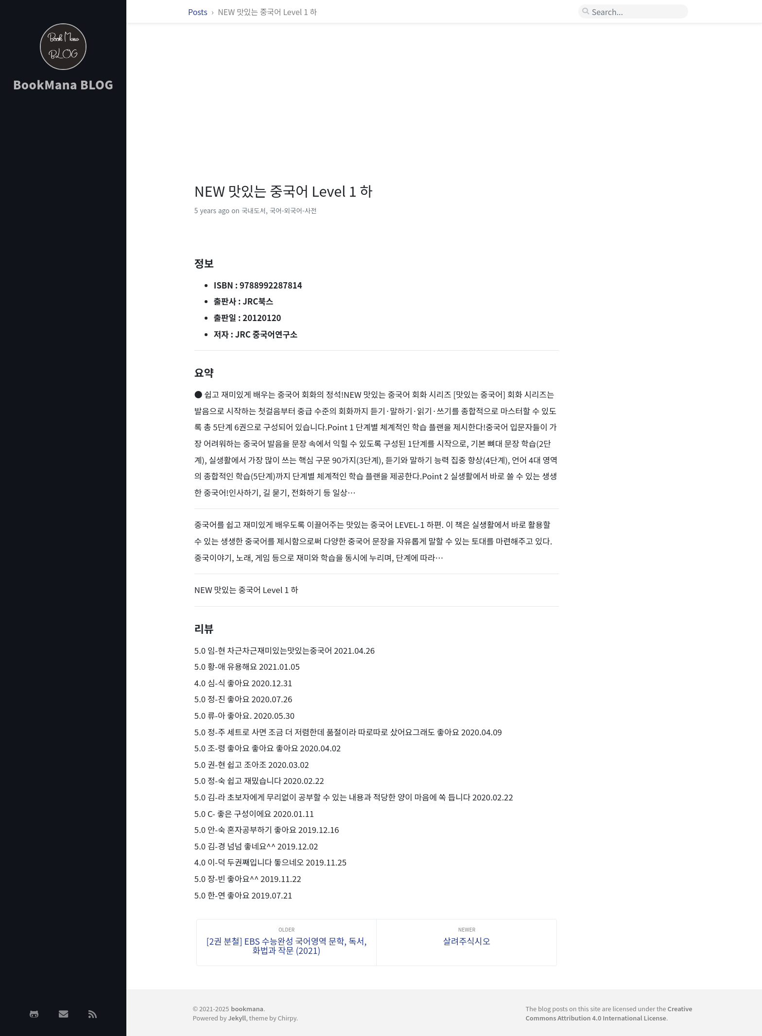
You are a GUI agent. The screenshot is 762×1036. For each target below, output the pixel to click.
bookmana (247, 1008)
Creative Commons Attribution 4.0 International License (609, 1013)
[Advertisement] (63, 254)
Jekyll (237, 1017)
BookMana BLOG (63, 84)
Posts (198, 11)
